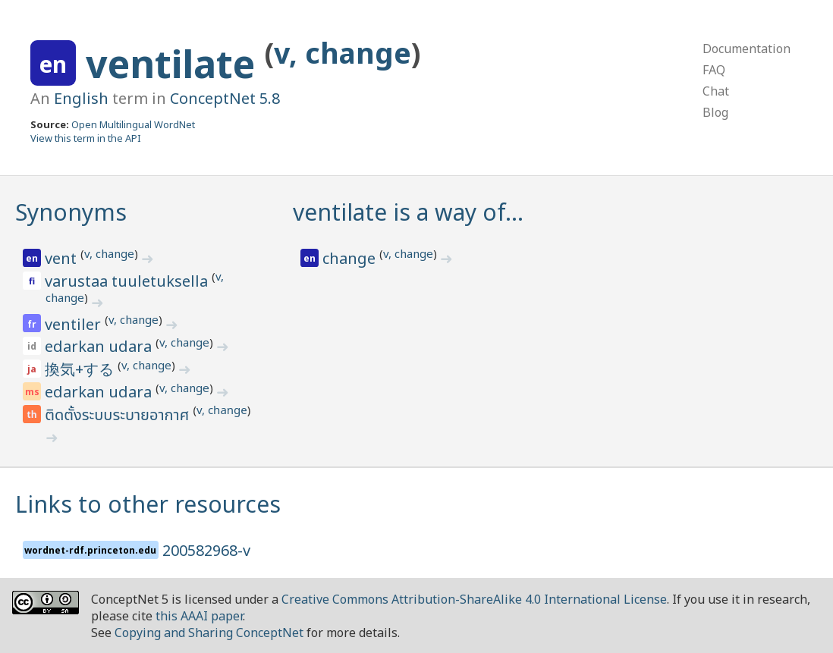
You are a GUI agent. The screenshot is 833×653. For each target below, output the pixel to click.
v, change (342, 52)
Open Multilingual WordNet (133, 124)
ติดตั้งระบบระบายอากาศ (119, 415)
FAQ (714, 69)
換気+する (81, 369)
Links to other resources (148, 504)
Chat (716, 91)
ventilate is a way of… (408, 212)
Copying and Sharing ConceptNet (209, 632)
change (350, 258)
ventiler (75, 324)
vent (62, 258)
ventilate (175, 63)
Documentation (747, 48)
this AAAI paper (199, 615)
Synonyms (71, 212)
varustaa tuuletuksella (128, 281)
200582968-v (206, 550)
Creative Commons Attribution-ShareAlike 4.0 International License (474, 599)
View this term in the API (85, 138)
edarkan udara (100, 346)
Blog (715, 112)
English (81, 98)
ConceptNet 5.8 (225, 98)
